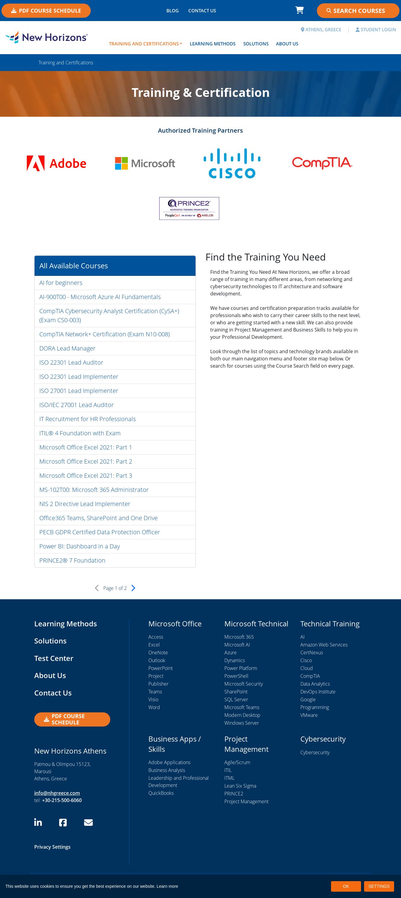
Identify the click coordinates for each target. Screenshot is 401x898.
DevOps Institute (318, 691)
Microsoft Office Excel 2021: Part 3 (85, 475)
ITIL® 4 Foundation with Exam (80, 433)
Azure (230, 652)
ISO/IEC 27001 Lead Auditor (76, 405)
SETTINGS (379, 886)
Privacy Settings (52, 847)
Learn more (167, 886)
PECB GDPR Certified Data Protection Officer (99, 532)
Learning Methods (212, 44)
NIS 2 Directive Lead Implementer (84, 504)
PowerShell (236, 676)
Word (154, 707)
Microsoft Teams (241, 707)
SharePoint (236, 691)
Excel (154, 644)
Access (155, 637)
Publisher (158, 683)
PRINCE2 (233, 793)
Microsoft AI (237, 644)
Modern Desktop (242, 715)
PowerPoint (160, 668)
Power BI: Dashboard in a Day (79, 546)
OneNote (158, 652)
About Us (287, 44)
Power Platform (240, 668)
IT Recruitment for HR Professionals (87, 419)
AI (302, 637)
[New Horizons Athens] (50, 37)
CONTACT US (202, 11)
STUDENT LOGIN (376, 29)
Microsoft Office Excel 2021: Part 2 (85, 461)
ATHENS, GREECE (321, 29)
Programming (314, 707)
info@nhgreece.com (57, 793)
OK (346, 886)
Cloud (306, 668)
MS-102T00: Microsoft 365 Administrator (94, 490)
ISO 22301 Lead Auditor (71, 362)
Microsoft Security (243, 683)
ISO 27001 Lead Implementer (78, 391)
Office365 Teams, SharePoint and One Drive (98, 518)
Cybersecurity (315, 752)
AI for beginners (60, 283)
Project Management (246, 801)
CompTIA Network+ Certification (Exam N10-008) (104, 334)
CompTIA (310, 676)
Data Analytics (315, 683)
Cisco (306, 660)
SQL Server (236, 699)
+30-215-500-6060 (62, 800)
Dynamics (234, 660)
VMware (309, 715)
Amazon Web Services (324, 644)
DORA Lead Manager (67, 348)
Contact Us (53, 693)
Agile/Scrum (237, 762)
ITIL (228, 770)
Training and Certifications (144, 44)
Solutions (256, 44)
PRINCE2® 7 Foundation (72, 560)
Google (308, 699)
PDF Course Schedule (46, 10)
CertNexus (311, 652)
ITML (229, 778)
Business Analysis (166, 770)
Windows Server (241, 723)
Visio (153, 699)
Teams (155, 691)
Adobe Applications (169, 762)
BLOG (172, 11)
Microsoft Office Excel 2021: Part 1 (85, 447)
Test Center (53, 658)
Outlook (156, 660)
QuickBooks (161, 793)
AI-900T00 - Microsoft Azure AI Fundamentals (100, 297)
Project (155, 676)
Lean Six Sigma (240, 785)
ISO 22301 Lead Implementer (78, 376)
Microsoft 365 (239, 637)
